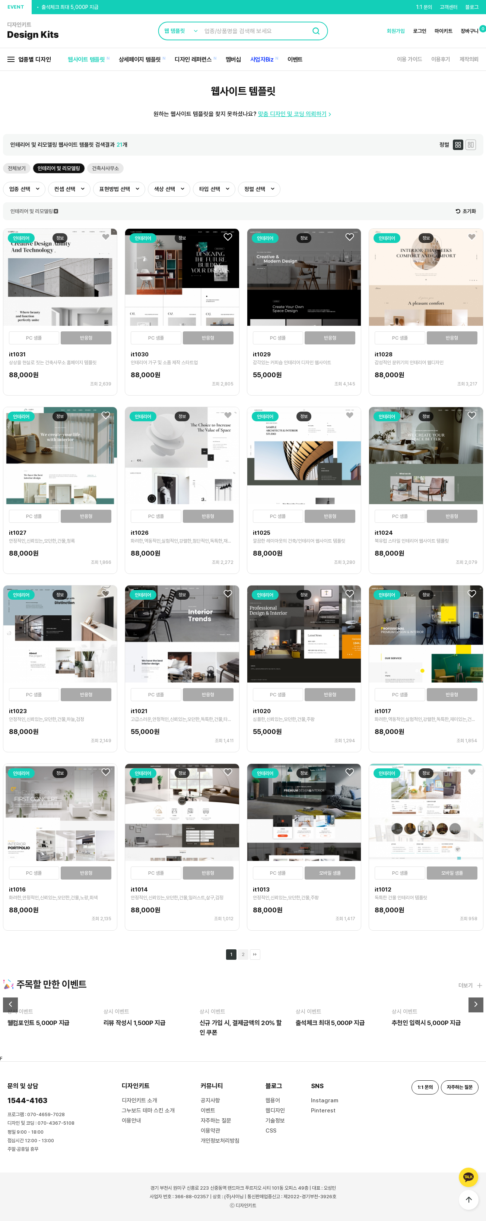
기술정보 (275, 1120)
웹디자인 (275, 1110)
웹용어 (273, 1100)
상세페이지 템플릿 (140, 59)
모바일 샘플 (330, 873)
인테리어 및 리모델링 (59, 168)
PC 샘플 (34, 338)
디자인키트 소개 (139, 1100)
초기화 (466, 211)
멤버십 (233, 59)
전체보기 (17, 168)
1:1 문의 (424, 7)
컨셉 (64, 189)
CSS (271, 1130)
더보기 (470, 985)
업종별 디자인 (29, 59)
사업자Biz (262, 59)
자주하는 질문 (216, 1120)
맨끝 (255, 954)
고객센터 (449, 7)
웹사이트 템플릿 (86, 59)
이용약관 (210, 1130)
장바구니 (470, 31)
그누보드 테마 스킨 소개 (148, 1110)
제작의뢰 (469, 59)
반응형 (86, 338)
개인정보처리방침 (220, 1140)
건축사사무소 (105, 168)
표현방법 (114, 189)
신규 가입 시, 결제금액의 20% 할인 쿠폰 (82, 7)
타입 (209, 189)
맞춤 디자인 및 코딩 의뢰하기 (295, 114)
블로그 (472, 7)
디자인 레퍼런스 (193, 59)
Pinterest (323, 1110)
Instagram (324, 1100)
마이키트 (443, 31)
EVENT (15, 7)
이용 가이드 (409, 59)
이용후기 (440, 59)
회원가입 (396, 31)
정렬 (254, 189)
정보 (60, 238)
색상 (164, 189)
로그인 (419, 31)
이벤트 (295, 59)
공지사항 (210, 1100)
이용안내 (131, 1120)
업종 (19, 189)
